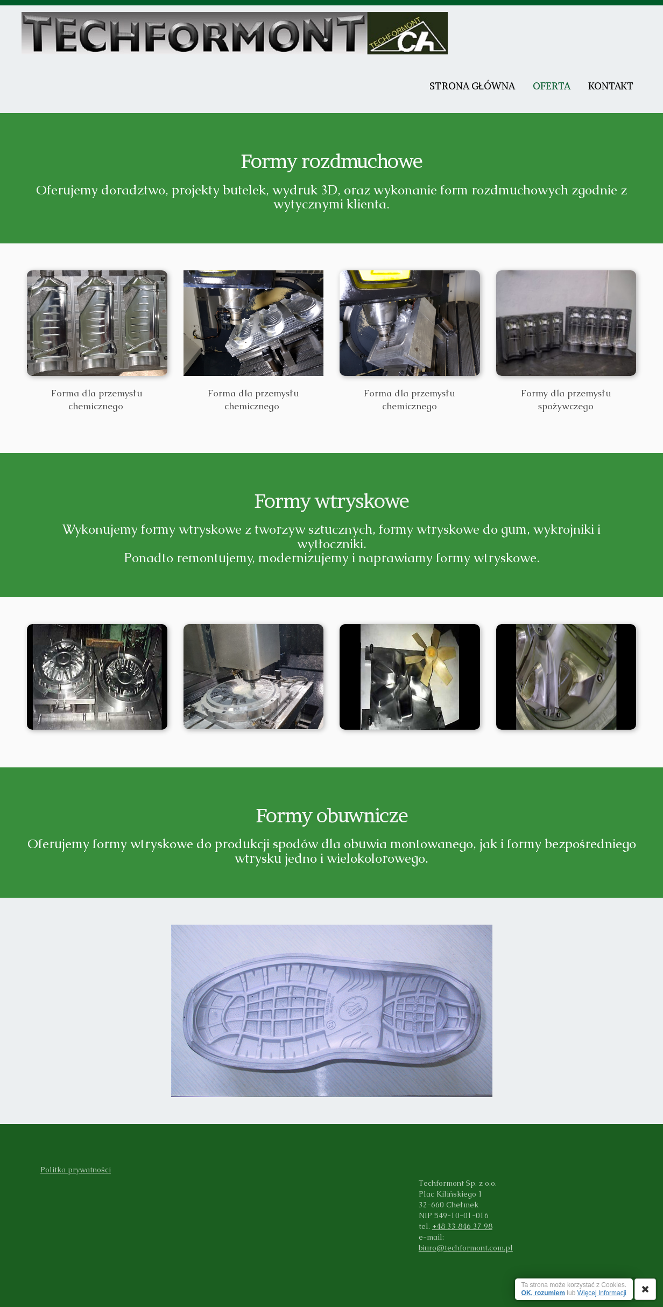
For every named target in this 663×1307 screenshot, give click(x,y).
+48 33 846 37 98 (462, 1226)
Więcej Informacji (601, 1293)
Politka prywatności (75, 1170)
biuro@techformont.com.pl (466, 1248)
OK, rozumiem (543, 1293)
